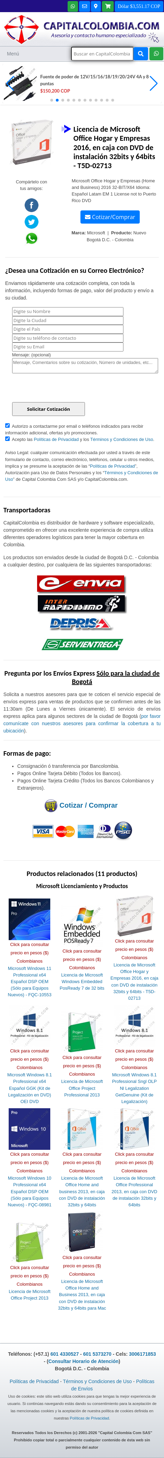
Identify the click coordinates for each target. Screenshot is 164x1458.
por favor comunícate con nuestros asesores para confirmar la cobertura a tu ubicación (82, 723)
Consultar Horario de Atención (84, 1361)
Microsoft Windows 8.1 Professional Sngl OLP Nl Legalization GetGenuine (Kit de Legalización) (134, 1088)
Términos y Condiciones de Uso (121, 439)
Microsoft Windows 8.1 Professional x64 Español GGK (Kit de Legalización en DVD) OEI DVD (29, 1088)
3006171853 (142, 1354)
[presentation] (65, 388)
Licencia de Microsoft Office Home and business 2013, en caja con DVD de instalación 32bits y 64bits (82, 1191)
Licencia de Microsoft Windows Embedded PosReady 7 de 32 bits (82, 981)
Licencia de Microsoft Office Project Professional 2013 (82, 1088)
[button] (153, 83)
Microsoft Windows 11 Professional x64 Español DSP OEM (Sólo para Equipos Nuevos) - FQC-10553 (29, 982)
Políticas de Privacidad (56, 439)
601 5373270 (97, 1354)
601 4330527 (64, 1354)
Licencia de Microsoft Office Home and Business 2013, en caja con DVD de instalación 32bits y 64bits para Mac (82, 1295)
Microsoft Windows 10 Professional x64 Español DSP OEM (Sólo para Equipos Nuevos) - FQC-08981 (29, 1191)
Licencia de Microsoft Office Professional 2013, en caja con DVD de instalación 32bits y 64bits (134, 1191)
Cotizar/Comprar (110, 217)
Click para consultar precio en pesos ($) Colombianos (29, 953)
